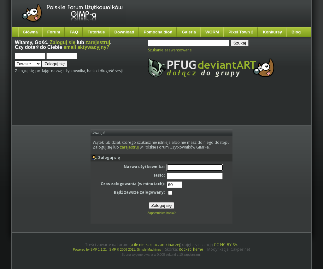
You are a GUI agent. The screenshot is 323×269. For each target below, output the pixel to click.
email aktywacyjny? (86, 47)
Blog (296, 32)
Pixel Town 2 (240, 32)
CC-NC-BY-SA (225, 244)
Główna (30, 32)
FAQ (74, 32)
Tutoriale (96, 32)
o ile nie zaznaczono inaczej (155, 244)
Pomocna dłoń (158, 32)
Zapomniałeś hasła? (161, 213)
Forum (53, 32)
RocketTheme (191, 249)
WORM (212, 32)
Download (124, 32)
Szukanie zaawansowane (170, 50)
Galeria (189, 32)
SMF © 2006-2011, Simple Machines (135, 249)
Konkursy (272, 32)
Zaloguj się (62, 42)
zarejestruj (97, 42)
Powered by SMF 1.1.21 (90, 249)
